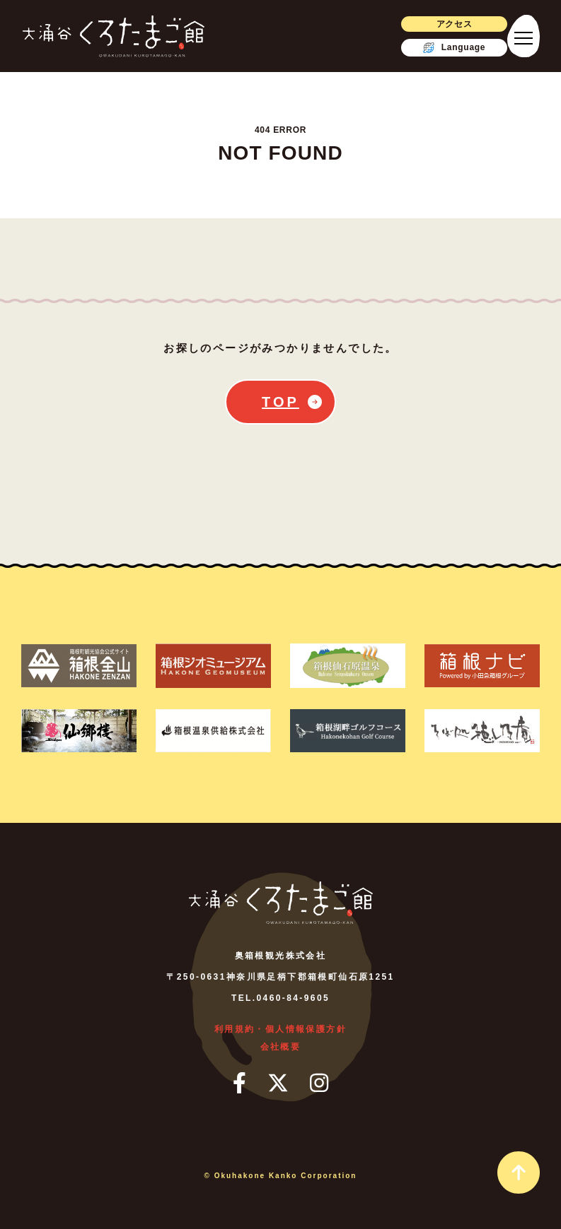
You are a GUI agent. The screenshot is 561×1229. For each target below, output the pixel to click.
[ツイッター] (278, 1082)
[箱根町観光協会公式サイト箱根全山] (79, 665)
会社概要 (280, 1047)
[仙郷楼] (79, 730)
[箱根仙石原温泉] (347, 665)
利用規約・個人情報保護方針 (280, 1029)
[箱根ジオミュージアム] (213, 665)
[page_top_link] (518, 1172)
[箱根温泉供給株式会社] (213, 730)
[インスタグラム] (319, 1082)
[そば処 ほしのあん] (482, 730)
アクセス (454, 24)
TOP (280, 402)
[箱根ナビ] (482, 665)
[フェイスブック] (239, 1082)
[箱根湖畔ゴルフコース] (347, 730)
